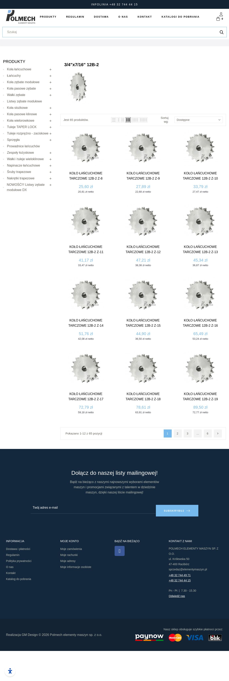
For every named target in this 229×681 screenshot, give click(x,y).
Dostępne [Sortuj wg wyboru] (199, 153)
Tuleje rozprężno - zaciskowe (27, 166)
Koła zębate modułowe (23, 115)
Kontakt (10, 603)
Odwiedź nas (177, 626)
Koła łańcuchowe (19, 102)
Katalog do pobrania (18, 609)
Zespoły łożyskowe (20, 185)
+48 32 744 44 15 (180, 610)
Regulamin (12, 585)
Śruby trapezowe (19, 205)
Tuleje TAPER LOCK (21, 160)
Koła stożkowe (17, 140)
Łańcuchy (14, 108)
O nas (9, 597)
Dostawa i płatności (18, 579)
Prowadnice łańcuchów (23, 179)
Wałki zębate (16, 128)
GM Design (30, 665)
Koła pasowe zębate (21, 121)
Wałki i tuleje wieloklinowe (25, 192)
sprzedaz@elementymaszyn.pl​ (188, 599)
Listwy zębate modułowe (24, 134)
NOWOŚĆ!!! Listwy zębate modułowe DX (26, 220)
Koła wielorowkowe (20, 153)
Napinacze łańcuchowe (23, 198)
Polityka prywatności (18, 591)
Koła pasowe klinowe (22, 147)
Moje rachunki (69, 585)
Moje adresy (68, 591)
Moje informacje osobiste (75, 597)
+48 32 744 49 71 (180, 605)
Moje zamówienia (71, 579)
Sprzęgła (13, 173)
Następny (218, 466)
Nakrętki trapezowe (20, 211)
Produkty (14, 94)
